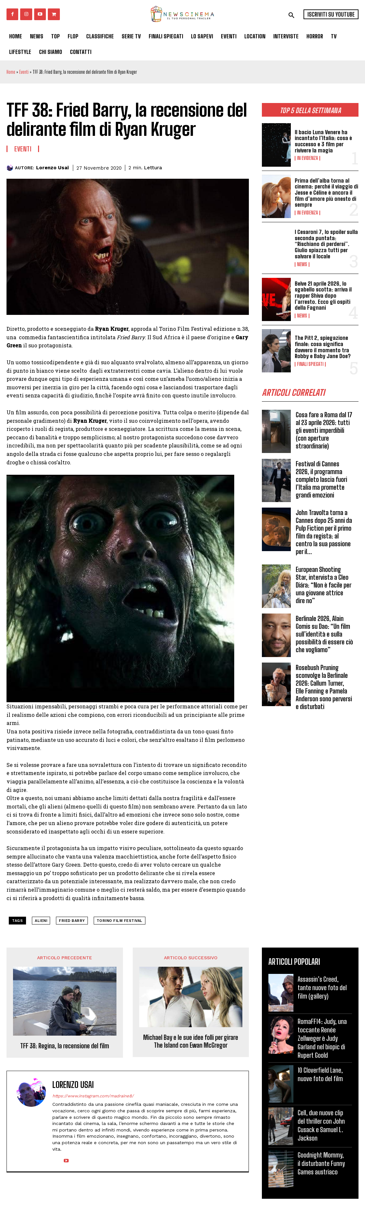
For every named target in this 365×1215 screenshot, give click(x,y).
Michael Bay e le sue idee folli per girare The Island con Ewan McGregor (190, 1041)
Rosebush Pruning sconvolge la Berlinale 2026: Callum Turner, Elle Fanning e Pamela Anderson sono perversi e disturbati (324, 687)
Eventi (24, 72)
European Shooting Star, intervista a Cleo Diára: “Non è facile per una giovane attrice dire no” (323, 584)
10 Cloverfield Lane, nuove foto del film (320, 1074)
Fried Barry (72, 921)
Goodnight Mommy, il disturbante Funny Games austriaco (321, 1163)
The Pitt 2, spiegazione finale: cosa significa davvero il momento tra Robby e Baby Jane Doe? (323, 346)
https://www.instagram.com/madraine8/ (93, 1095)
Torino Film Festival (119, 921)
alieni (41, 921)
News (302, 264)
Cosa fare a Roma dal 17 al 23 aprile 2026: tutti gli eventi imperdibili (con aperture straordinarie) (324, 430)
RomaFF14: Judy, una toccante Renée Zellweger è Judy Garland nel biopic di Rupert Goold (322, 1038)
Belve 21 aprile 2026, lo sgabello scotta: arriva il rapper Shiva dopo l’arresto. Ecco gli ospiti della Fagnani (323, 295)
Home (11, 72)
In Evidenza (307, 158)
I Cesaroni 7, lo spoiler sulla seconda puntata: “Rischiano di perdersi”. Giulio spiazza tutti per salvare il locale (326, 244)
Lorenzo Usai (52, 168)
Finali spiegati (310, 364)
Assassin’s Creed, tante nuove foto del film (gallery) (322, 987)
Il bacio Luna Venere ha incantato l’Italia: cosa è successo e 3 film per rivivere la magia (323, 141)
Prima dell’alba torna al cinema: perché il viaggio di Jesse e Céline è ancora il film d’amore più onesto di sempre (326, 192)
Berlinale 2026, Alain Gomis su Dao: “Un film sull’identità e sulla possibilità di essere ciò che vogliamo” (324, 633)
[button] (291, 15)
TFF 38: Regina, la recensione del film (64, 1046)
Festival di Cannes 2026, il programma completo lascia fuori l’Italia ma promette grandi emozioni (321, 479)
